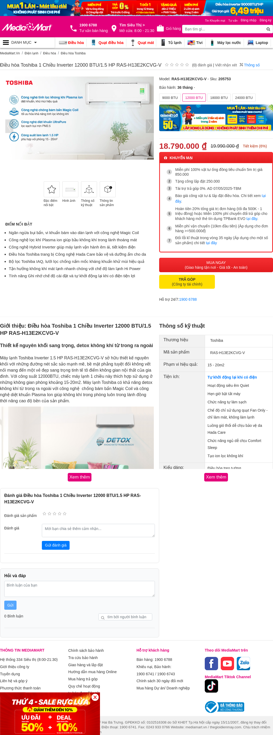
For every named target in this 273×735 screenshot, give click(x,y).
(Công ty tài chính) (187, 278)
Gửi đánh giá (56, 542)
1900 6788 (188, 296)
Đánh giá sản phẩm (20, 512)
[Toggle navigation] (27, 42)
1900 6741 (145, 668)
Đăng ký (265, 20)
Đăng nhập (248, 20)
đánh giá (205, 65)
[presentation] (9, 126)
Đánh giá (11, 525)
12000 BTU (194, 97)
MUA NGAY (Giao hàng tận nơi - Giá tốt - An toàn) (216, 262)
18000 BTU (219, 97)
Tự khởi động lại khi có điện (232, 374)
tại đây (251, 217)
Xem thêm (76, 691)
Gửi (10, 602)
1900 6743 (166, 668)
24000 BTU (244, 97)
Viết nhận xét (226, 65)
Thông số (250, 65)
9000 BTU (170, 97)
